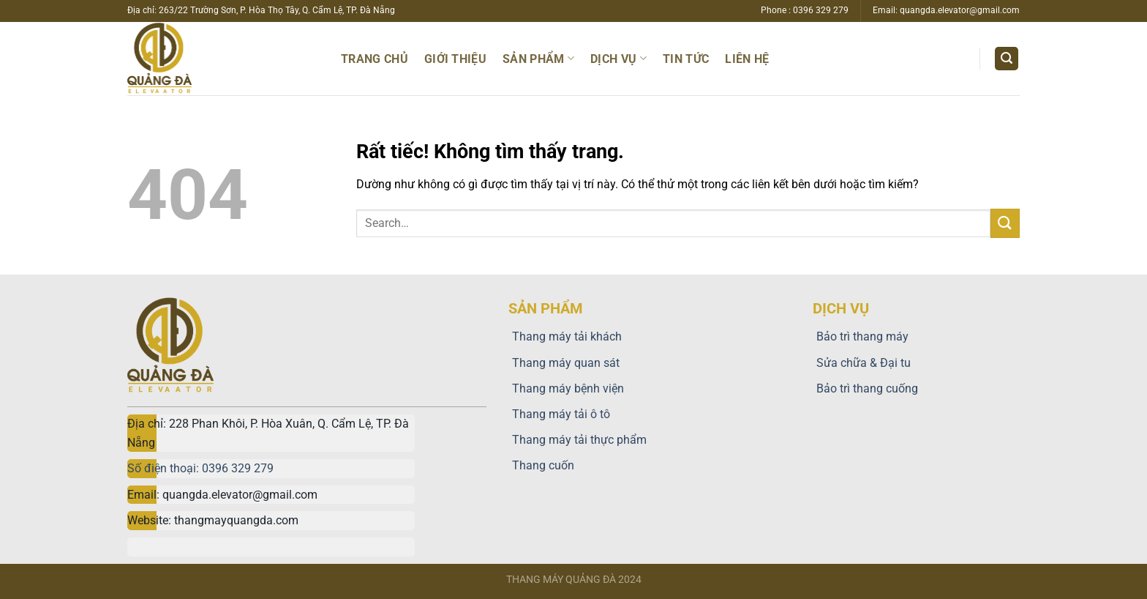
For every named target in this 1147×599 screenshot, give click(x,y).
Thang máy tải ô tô (559, 414)
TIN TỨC (686, 59)
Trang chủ (374, 59)
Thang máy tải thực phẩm (577, 440)
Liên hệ (747, 59)
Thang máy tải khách (565, 336)
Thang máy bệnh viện (566, 388)
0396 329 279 (238, 468)
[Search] (1006, 59)
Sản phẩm (538, 58)
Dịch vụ (618, 58)
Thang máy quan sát (564, 363)
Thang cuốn (541, 465)
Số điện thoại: (164, 468)
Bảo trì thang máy (861, 336)
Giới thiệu (455, 59)
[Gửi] (1005, 223)
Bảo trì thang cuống (865, 388)
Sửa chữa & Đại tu (862, 363)
